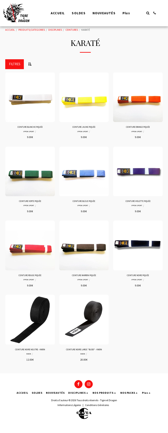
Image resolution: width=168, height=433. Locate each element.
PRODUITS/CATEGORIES (31, 29)
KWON (28, 357)
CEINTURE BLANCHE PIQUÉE (30, 127)
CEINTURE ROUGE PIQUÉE (30, 277)
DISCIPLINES (55, 29)
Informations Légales (69, 412)
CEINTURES (71, 29)
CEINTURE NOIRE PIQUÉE (138, 277)
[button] (148, 13)
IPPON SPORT (28, 132)
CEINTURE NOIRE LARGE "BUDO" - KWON (84, 354)
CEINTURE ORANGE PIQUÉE (138, 127)
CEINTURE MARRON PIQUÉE (84, 277)
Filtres (14, 64)
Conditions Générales (97, 412)
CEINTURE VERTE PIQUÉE (30, 202)
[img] (30, 97)
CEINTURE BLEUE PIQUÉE (84, 202)
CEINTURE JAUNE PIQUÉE (84, 127)
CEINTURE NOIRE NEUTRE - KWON (30, 352)
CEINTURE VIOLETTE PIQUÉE (138, 202)
